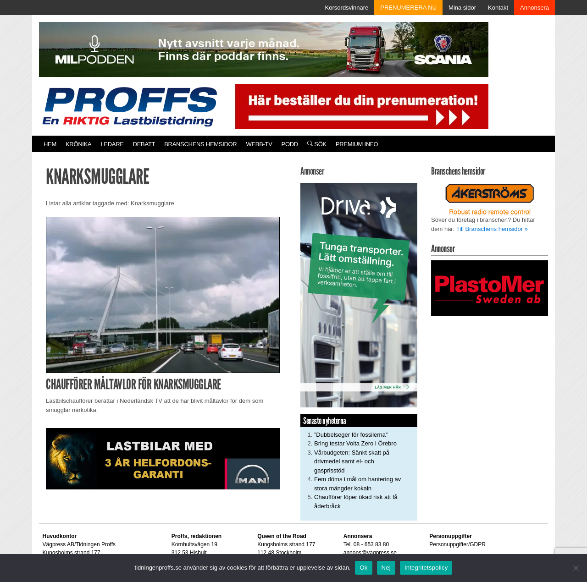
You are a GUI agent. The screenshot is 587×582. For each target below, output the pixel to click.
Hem (50, 144)
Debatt (144, 144)
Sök (317, 144)
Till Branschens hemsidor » (492, 228)
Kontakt (498, 7)
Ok (363, 567)
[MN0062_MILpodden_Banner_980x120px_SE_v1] (263, 48)
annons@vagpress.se (370, 552)
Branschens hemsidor (200, 144)
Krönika (78, 144)
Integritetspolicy (426, 567)
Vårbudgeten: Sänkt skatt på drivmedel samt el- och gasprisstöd (351, 461)
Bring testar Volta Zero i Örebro (355, 443)
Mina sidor (462, 7)
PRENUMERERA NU (408, 7)
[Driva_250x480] (358, 294)
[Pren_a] (359, 105)
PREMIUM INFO (357, 144)
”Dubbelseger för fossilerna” (351, 434)
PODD (290, 144)
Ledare (111, 144)
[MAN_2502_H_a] (163, 458)
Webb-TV (259, 144)
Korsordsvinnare (347, 7)
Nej (386, 567)
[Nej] (575, 567)
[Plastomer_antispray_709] (489, 287)
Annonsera (534, 7)
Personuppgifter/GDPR (457, 544)
